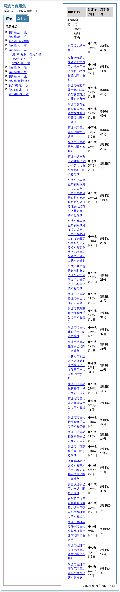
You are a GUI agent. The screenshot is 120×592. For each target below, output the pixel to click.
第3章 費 (21, 63)
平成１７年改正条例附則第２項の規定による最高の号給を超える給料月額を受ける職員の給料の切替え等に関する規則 (76, 197)
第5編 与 (18, 50)
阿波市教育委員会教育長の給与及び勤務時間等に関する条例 (76, 113)
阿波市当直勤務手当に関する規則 (76, 451)
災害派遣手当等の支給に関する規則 (76, 489)
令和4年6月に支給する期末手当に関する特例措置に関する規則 (77, 469)
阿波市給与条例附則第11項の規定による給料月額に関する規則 (77, 165)
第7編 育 (18, 72)
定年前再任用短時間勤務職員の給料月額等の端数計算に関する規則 (76, 507)
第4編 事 (18, 45)
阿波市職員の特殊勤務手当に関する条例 (76, 422)
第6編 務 (18, 67)
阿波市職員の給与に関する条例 (76, 132)
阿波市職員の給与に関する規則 (76, 146)
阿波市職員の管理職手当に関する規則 (76, 298)
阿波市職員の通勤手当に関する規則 (76, 332)
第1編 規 (18, 32)
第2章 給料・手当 (23, 58)
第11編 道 (19, 89)
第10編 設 (19, 85)
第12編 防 (19, 94)
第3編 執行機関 (19, 41)
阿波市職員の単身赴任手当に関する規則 (76, 388)
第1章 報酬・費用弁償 (26, 54)
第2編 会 (18, 36)
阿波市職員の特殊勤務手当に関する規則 (76, 436)
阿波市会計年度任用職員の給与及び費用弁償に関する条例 (76, 530)
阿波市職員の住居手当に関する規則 (76, 346)
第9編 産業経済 (19, 81)
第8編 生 (18, 76)
